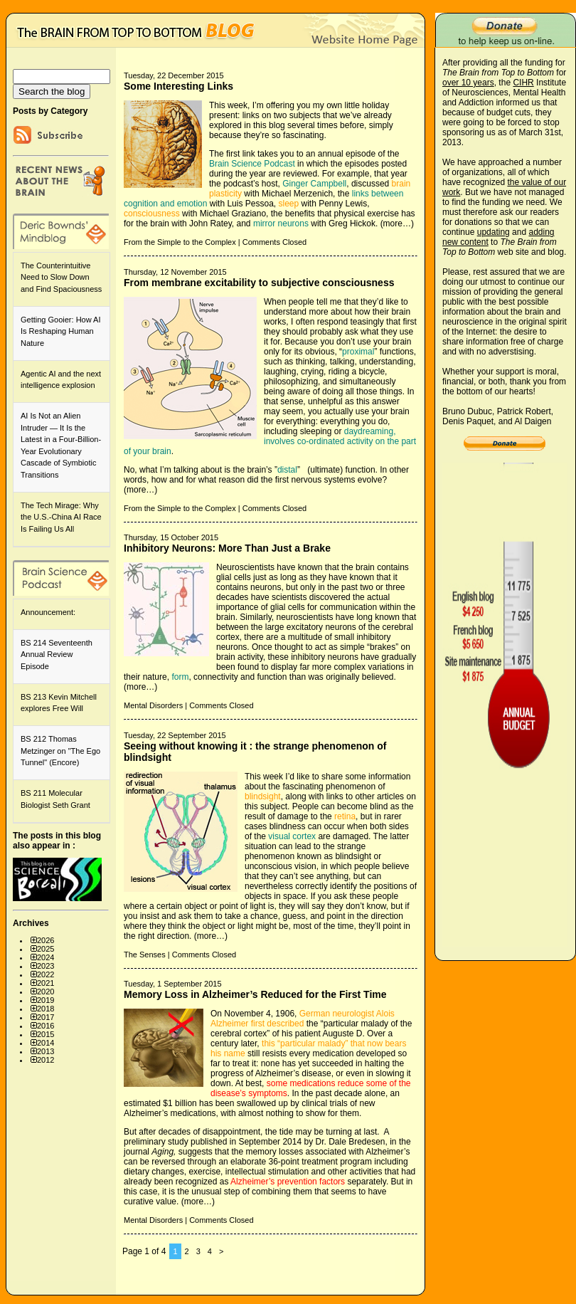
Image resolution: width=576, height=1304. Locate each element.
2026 (45, 940)
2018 (45, 1008)
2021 (45, 983)
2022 (45, 974)
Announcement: (48, 612)
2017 (45, 1017)
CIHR (523, 83)
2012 (45, 1060)
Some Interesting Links (178, 86)
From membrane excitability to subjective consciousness (259, 282)
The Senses (145, 954)
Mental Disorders (153, 705)
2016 (45, 1025)
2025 (45, 949)
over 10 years (468, 83)
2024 (45, 957)
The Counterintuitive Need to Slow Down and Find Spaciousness (61, 277)
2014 (45, 1043)
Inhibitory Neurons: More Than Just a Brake (227, 548)
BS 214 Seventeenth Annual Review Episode (56, 654)
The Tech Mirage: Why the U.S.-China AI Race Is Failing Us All (61, 517)
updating (493, 232)
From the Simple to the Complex (180, 242)
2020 (45, 991)
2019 (45, 1000)
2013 (45, 1051)
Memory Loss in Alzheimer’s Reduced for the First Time (255, 994)
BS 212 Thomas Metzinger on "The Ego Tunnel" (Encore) (60, 751)
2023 (45, 966)
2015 (45, 1034)
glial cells (233, 577)
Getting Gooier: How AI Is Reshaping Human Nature (61, 331)
